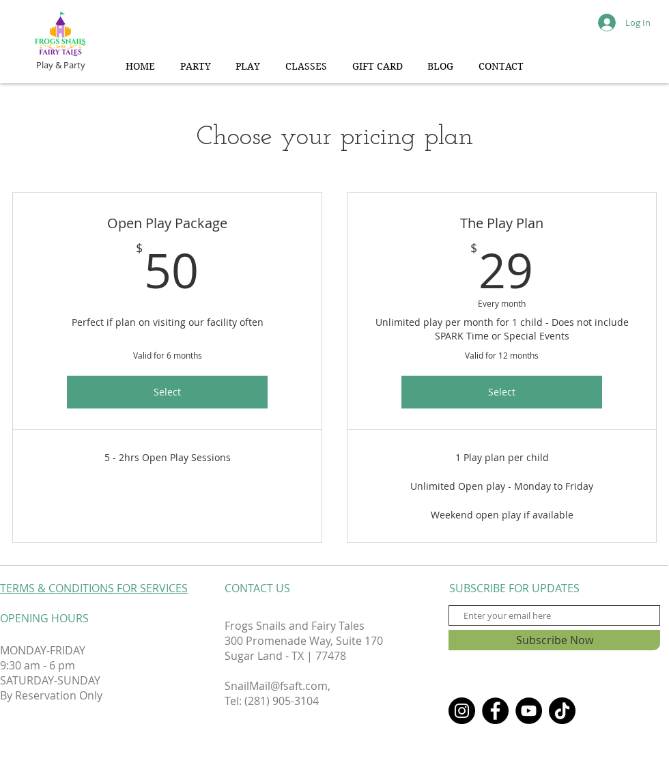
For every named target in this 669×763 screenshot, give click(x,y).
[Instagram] (462, 710)
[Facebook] (495, 710)
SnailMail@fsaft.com (276, 685)
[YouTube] (528, 710)
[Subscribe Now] (554, 640)
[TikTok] (562, 710)
